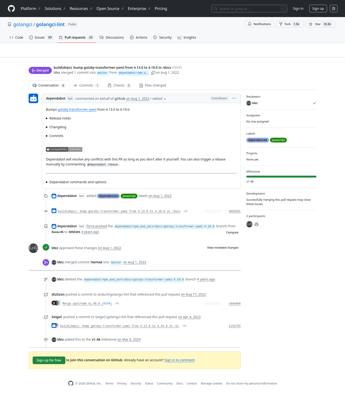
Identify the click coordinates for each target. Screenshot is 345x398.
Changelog (57, 129)
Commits (87, 87)
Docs (179, 385)
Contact (192, 385)
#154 (106, 305)
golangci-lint (50, 24)
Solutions (55, 8)
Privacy (122, 385)
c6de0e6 (235, 305)
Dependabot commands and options (77, 184)
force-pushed (96, 228)
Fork (290, 24)
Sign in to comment (179, 362)
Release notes (60, 120)
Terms (109, 385)
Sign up (318, 8)
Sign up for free (49, 362)
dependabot (56, 100)
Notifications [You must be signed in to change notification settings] (259, 24)
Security (136, 385)
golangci (22, 24)
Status (149, 385)
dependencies (108, 198)
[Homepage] (11, 9)
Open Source (110, 8)
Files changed (152, 87)
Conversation (49, 87)
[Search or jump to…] (249, 8)
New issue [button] (302, 58)
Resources (81, 8)
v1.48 (96, 341)
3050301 (235, 213)
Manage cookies (211, 385)
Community (165, 385)
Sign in (298, 8)
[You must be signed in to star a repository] (321, 24)
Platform (31, 8)
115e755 (235, 328)
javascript (129, 198)
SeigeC (57, 319)
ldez (57, 73)
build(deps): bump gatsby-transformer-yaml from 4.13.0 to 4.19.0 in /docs (119, 213)
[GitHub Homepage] (71, 386)
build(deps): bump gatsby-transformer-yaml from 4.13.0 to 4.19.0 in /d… (119, 328)
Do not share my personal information (251, 385)
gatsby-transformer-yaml (77, 111)
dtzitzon (58, 296)
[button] (223, 72)
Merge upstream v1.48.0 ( (82, 305)
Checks (119, 87)
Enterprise (139, 8)
